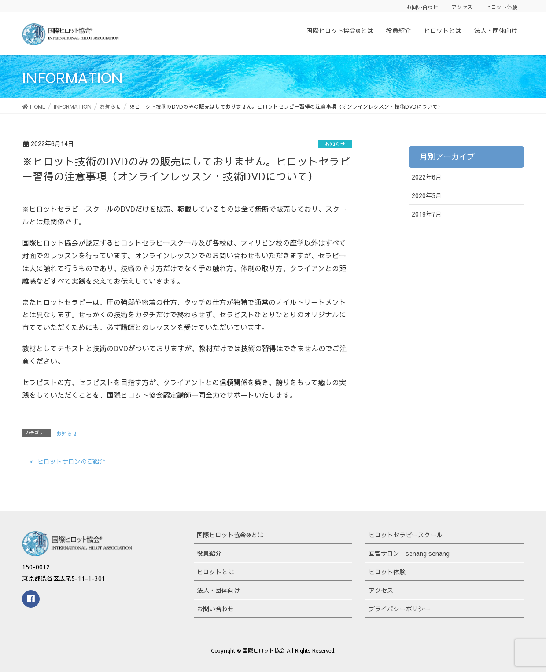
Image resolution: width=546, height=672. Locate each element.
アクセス (461, 7)
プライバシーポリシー (399, 608)
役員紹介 (209, 553)
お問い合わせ (422, 7)
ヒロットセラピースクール (406, 534)
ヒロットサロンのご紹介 (71, 461)
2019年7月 (427, 213)
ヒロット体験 (501, 7)
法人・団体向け (218, 590)
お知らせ (335, 143)
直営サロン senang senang (409, 553)
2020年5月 (427, 195)
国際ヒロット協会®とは (230, 534)
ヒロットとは (215, 571)
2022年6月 (427, 177)
